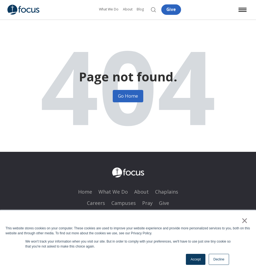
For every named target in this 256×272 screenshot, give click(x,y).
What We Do (109, 9)
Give (171, 9)
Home (85, 191)
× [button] (244, 220)
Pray (147, 203)
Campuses (123, 203)
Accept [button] (196, 259)
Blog (140, 9)
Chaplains (166, 191)
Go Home (128, 96)
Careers (96, 203)
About (128, 9)
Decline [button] (218, 259)
